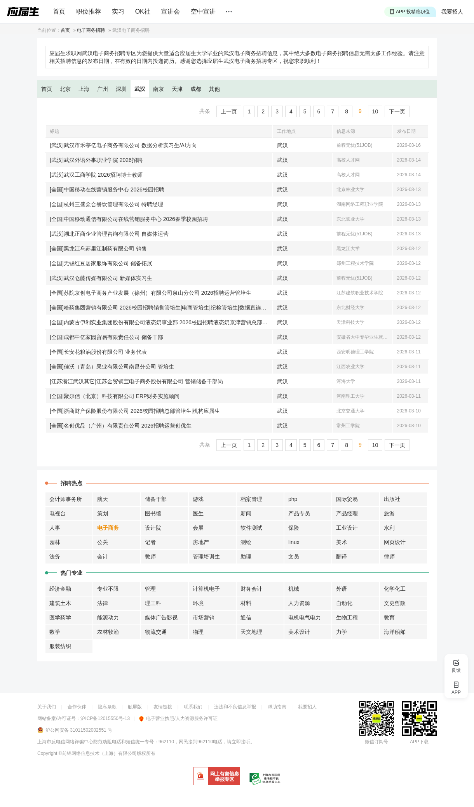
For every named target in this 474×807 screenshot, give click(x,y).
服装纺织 (60, 646)
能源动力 (108, 617)
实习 (118, 11)
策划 (102, 513)
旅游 (389, 513)
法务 (54, 556)
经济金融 (60, 589)
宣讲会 (170, 11)
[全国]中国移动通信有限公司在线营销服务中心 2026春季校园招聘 (129, 219)
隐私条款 (107, 707)
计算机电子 (206, 589)
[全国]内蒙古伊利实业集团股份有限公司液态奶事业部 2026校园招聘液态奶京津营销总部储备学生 (161, 322)
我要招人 (452, 12)
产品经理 (347, 513)
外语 (341, 589)
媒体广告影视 (161, 617)
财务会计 (251, 589)
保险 (293, 528)
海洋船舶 (395, 632)
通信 (245, 617)
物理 (198, 632)
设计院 (153, 528)
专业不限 (108, 589)
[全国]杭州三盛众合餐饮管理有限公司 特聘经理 (106, 204)
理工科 (153, 603)
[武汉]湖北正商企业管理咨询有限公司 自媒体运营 (109, 234)
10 (375, 111)
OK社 (142, 11)
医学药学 (60, 617)
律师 (389, 556)
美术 (341, 542)
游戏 (198, 499)
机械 (293, 589)
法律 (102, 603)
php (292, 499)
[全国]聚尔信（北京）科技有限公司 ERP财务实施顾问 (114, 396)
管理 (150, 589)
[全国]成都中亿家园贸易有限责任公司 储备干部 (106, 337)
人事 (54, 528)
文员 (293, 556)
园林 (54, 542)
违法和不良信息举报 (235, 707)
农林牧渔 (108, 632)
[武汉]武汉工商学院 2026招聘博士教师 (96, 175)
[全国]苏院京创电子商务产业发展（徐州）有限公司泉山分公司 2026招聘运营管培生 (150, 293)
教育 (389, 617)
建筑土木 (60, 603)
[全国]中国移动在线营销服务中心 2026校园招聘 (107, 189)
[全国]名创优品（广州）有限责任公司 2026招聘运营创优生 (121, 426)
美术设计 (299, 632)
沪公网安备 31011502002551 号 (78, 730)
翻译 (341, 556)
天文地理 (251, 632)
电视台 (57, 513)
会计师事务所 (65, 499)
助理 (245, 556)
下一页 (397, 111)
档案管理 (251, 499)
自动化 (344, 603)
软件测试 (251, 528)
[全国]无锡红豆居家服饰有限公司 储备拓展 (101, 263)
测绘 (245, 542)
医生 (198, 513)
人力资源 (299, 603)
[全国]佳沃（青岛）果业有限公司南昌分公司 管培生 (112, 366)
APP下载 (419, 741)
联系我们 (193, 707)
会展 (198, 528)
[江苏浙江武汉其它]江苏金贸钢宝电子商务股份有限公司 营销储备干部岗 (136, 381)
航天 (102, 499)
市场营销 (203, 617)
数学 (54, 632)
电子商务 (108, 528)
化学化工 (395, 589)
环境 (198, 603)
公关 (102, 542)
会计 (102, 556)
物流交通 (156, 632)
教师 (150, 556)
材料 (245, 603)
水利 (389, 528)
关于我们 (46, 707)
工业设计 (347, 528)
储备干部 (156, 499)
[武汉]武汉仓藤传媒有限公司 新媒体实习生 (101, 278)
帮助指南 (277, 707)
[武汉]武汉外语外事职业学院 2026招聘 (96, 160)
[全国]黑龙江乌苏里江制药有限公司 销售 (98, 248)
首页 (59, 11)
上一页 (229, 111)
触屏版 (135, 707)
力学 (341, 632)
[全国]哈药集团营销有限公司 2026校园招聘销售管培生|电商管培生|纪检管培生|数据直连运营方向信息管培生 (161, 307)
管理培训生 (206, 556)
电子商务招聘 (91, 30)
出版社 (392, 499)
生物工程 (347, 617)
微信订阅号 (376, 741)
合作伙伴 (77, 707)
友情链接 (162, 707)
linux (294, 542)
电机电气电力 (304, 617)
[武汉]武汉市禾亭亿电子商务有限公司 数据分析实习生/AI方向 (123, 145)
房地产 (201, 542)
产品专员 (299, 513)
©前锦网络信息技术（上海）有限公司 (98, 753)
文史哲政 (395, 603)
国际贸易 (347, 499)
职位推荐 (88, 11)
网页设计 (395, 542)
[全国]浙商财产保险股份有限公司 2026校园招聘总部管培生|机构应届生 (135, 411)
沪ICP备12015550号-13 (105, 718)
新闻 (245, 513)
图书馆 (153, 513)
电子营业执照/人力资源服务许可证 (178, 718)
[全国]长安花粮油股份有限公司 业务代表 (98, 352)
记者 (150, 542)
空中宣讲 (203, 11)
